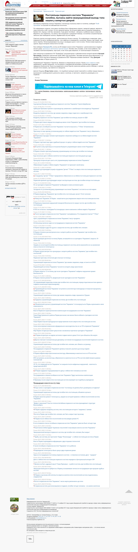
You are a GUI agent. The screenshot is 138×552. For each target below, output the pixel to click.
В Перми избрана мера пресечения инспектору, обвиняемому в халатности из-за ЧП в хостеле (64, 353)
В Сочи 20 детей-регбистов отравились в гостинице (19, 143)
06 (113, 52)
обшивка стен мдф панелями (122, 94)
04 (126, 50)
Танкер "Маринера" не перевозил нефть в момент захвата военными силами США (15, 78)
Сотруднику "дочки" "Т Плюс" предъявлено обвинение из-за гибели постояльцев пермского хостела (67, 176)
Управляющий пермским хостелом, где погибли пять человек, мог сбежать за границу (62, 344)
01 (118, 50)
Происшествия (37, 11)
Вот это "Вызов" (122, 84)
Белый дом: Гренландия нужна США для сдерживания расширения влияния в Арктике (16, 53)
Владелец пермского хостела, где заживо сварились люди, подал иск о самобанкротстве (62, 113)
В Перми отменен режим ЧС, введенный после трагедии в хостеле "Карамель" (59, 278)
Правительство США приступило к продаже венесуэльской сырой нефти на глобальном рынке (15, 62)
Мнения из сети (115, 66)
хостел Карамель (43, 91)
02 (121, 50)
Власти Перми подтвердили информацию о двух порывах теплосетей (56, 441)
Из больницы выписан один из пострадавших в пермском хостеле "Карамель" (59, 223)
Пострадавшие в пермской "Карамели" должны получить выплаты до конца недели (61, 349)
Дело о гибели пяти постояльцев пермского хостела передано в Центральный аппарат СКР (64, 459)
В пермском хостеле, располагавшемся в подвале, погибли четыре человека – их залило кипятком (66, 486)
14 (115, 54)
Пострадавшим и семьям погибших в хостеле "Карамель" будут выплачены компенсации (63, 375)
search (110, 3)
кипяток (82, 91)
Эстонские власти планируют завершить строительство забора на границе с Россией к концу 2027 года (16, 169)
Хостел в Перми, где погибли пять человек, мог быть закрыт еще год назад (58, 414)
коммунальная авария (71, 91)
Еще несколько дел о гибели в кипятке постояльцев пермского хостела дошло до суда (62, 156)
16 (121, 54)
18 (126, 54)
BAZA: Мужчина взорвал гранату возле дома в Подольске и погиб (18, 111)
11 (126, 52)
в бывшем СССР (55, 5)
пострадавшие (90, 91)
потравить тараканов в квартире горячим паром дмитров (124, 503)
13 (113, 54)
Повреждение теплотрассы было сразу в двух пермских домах (54, 450)
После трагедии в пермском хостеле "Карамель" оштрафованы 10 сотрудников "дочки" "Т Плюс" (66, 214)
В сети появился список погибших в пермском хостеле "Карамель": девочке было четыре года (64, 423)
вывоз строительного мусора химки (120, 63)
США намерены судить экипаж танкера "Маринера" (14, 45)
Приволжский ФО (48, 11)
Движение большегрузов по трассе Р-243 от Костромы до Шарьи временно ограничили (15, 96)
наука (97, 5)
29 (113, 50)
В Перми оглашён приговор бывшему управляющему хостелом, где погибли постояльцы (63, 151)
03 (124, 50)
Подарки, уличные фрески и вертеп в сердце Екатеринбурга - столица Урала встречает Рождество (16, 103)
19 (129, 54)
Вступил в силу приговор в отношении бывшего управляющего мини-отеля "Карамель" (63, 147)
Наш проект (31, 499)
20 (113, 56)
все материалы (24, 40)
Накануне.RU (47, 47)
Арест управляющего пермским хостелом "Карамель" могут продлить (56, 218)
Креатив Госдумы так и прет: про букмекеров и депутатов (124, 78)
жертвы (98, 91)
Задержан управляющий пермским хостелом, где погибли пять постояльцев (59, 300)
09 (121, 52)
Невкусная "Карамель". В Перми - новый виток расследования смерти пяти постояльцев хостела (66, 198)
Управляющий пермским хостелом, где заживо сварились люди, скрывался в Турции (61, 295)
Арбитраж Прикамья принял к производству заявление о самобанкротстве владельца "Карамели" (66, 108)
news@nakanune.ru (41, 518)
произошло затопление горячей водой (55, 49)
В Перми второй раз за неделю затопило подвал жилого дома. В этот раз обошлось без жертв (65, 335)
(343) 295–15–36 (42, 516)
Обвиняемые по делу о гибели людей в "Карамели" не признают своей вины (58, 165)
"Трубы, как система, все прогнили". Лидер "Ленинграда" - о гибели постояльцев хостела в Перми (66, 437)
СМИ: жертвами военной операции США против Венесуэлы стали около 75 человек (16, 177)
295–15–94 (51, 516)
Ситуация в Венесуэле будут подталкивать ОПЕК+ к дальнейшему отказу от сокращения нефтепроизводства (16, 161)
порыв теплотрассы (56, 91)
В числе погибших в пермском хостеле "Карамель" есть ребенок (54, 446)
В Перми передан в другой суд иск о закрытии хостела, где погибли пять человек (60, 228)
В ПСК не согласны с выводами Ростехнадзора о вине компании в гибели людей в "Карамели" (64, 209)
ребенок (37, 93)
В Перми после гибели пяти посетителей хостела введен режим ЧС (56, 419)
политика (67, 5)
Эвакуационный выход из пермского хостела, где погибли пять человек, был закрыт (61, 432)
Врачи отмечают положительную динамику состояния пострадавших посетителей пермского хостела (68, 340)
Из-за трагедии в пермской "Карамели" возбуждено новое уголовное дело (58, 185)
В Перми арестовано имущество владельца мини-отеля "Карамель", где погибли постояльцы (64, 122)
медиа (104, 5)
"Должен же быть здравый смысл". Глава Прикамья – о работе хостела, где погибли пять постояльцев (67, 464)
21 (115, 56)
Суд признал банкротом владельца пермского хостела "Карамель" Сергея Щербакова (62, 104)
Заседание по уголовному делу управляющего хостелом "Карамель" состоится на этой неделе (64, 189)
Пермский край (59, 11)
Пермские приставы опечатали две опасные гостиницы (52, 258)
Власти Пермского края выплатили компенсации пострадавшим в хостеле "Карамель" (62, 311)
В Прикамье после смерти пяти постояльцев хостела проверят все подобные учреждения (63, 380)
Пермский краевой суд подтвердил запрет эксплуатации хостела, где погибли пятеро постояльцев (66, 180)
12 (129, 52)
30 (115, 50)
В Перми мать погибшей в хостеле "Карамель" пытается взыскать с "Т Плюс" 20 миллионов (63, 127)
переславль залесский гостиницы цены (37, 532)
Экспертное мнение (117, 9)
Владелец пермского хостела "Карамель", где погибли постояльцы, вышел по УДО (60, 117)
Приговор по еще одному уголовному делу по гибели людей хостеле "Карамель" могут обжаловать (66, 131)
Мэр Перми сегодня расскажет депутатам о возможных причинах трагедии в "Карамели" (63, 331)
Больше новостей (10, 188)
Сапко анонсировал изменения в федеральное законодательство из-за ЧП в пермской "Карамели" (66, 326)
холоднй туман (15, 514)
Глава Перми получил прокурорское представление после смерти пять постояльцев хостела (64, 322)
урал (44, 5)
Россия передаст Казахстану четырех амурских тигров (17, 135)
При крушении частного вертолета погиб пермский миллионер (19, 70)
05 (129, 50)
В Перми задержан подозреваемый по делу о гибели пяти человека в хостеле (60, 371)
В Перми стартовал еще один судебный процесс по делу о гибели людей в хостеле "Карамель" (64, 142)
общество (89, 5)
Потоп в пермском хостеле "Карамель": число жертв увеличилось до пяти (58, 481)
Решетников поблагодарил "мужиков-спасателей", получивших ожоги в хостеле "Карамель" (64, 428)
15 (118, 54)
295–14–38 (58, 516)
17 (124, 54)
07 (115, 52)
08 (118, 52)
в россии (36, 5)
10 (124, 52)
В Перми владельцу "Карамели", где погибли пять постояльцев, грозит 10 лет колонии (62, 194)
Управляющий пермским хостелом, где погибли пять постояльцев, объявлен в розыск (62, 392)
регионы (45, 3)
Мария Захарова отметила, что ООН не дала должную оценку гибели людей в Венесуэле (15, 128)
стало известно (91, 63)
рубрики (35, 3)
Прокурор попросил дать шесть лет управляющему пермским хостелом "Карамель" (61, 160)
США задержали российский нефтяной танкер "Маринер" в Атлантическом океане (15, 87)
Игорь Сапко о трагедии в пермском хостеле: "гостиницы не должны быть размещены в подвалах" (66, 388)
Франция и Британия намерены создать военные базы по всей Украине (15, 151)
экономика (77, 5)
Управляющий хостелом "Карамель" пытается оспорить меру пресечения (58, 267)
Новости (8, 40)
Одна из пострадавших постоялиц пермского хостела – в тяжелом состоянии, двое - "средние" (64, 455)
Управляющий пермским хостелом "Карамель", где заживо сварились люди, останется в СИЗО (64, 262)
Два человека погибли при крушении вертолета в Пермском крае (15, 120)
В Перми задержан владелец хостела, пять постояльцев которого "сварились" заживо (62, 409)
